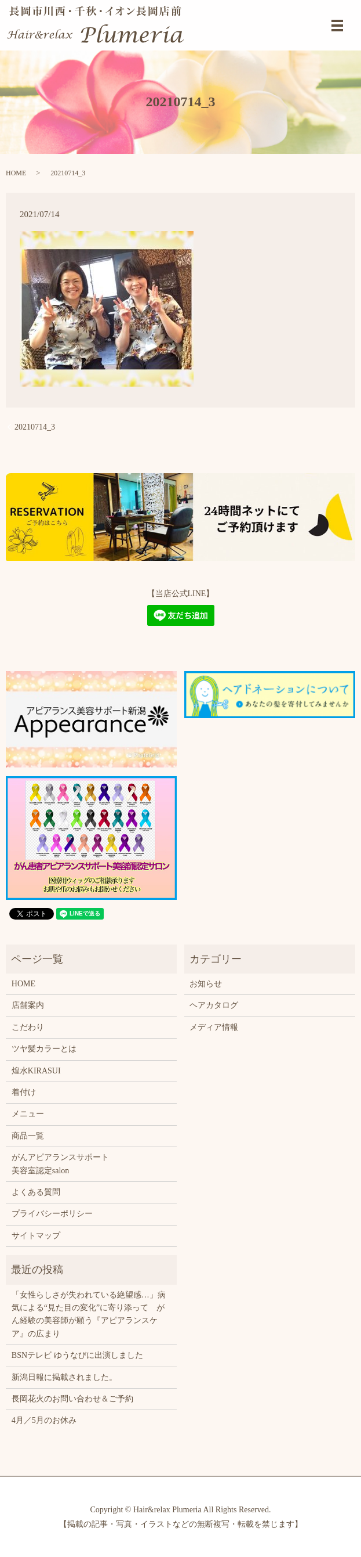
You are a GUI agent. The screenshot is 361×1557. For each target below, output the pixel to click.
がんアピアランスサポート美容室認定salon (60, 1163)
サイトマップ (36, 1235)
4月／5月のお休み (44, 1420)
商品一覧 (28, 1135)
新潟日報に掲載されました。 (64, 1377)
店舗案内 (28, 1005)
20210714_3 (34, 427)
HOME (16, 173)
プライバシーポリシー (52, 1213)
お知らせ (205, 983)
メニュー (28, 1113)
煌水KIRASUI (36, 1070)
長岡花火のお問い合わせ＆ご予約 (72, 1398)
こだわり (28, 1027)
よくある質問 (36, 1192)
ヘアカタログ (213, 1005)
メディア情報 (213, 1027)
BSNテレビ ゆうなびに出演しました (77, 1355)
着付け (24, 1092)
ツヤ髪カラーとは (44, 1048)
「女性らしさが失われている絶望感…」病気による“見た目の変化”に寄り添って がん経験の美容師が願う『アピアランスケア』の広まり (89, 1314)
